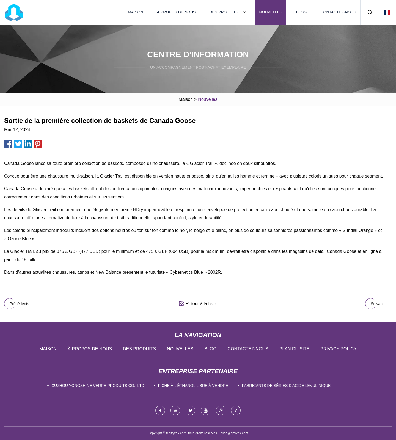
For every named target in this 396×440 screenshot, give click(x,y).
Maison (135, 12)
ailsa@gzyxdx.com (234, 433)
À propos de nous (176, 12)
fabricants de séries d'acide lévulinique (286, 385)
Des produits (223, 12)
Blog (301, 12)
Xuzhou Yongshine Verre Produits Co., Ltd (98, 385)
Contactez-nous (338, 12)
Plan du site (294, 349)
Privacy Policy (338, 349)
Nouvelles (270, 12)
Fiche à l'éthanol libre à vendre (193, 385)
